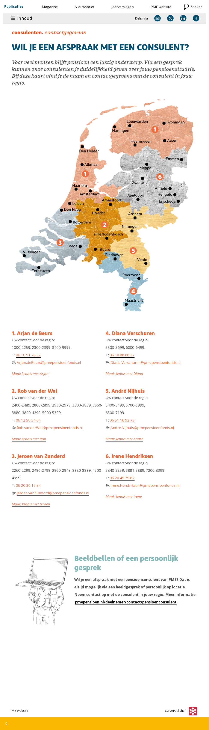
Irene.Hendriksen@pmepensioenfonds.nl (145, 485)
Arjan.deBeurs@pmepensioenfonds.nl (49, 362)
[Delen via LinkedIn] (183, 18)
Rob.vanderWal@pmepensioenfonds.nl (50, 427)
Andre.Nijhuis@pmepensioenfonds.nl (142, 427)
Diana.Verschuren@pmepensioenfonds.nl (146, 362)
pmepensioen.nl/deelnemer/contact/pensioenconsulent (126, 602)
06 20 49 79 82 (122, 477)
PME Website (19, 711)
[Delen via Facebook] (196, 18)
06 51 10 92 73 (122, 420)
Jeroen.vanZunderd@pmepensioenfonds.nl (53, 492)
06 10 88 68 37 (122, 354)
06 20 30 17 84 (28, 485)
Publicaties (13, 6)
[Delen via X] (170, 18)
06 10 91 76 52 (28, 354)
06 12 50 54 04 (28, 420)
